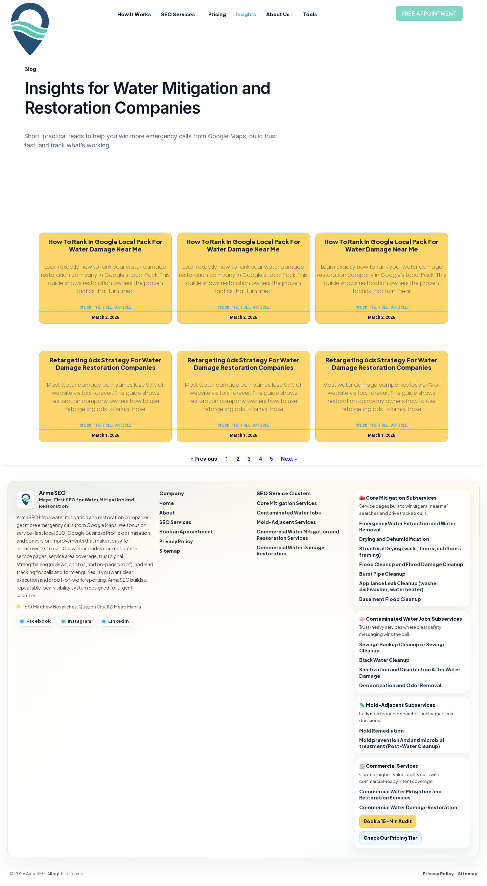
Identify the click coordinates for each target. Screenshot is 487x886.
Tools (317, 14)
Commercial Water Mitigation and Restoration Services (298, 535)
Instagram (76, 621)
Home (166, 503)
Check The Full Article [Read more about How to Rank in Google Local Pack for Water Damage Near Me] (105, 307)
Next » (289, 459)
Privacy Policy (176, 541)
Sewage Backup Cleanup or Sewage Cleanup (402, 647)
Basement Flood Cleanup (390, 599)
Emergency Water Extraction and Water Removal (407, 526)
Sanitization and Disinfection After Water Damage (409, 672)
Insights (250, 14)
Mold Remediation (381, 731)
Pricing (220, 14)
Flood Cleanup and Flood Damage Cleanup (411, 564)
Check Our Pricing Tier (390, 838)
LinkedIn (115, 621)
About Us (284, 14)
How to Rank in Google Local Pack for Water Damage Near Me (105, 245)
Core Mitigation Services (287, 503)
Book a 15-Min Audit (388, 821)
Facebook (35, 621)
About (167, 513)
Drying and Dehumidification (394, 539)
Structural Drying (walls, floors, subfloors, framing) (411, 551)
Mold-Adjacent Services (286, 522)
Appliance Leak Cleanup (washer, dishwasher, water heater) (399, 586)
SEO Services (182, 14)
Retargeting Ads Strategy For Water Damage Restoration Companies (105, 363)
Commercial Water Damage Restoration (290, 550)
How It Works (135, 14)
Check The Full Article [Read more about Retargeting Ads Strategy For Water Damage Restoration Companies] (105, 425)
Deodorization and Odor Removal (400, 685)
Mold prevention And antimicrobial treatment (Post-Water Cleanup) (401, 743)
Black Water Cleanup (384, 660)
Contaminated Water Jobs (289, 513)
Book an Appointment (186, 531)
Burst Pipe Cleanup (382, 574)
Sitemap (169, 551)
